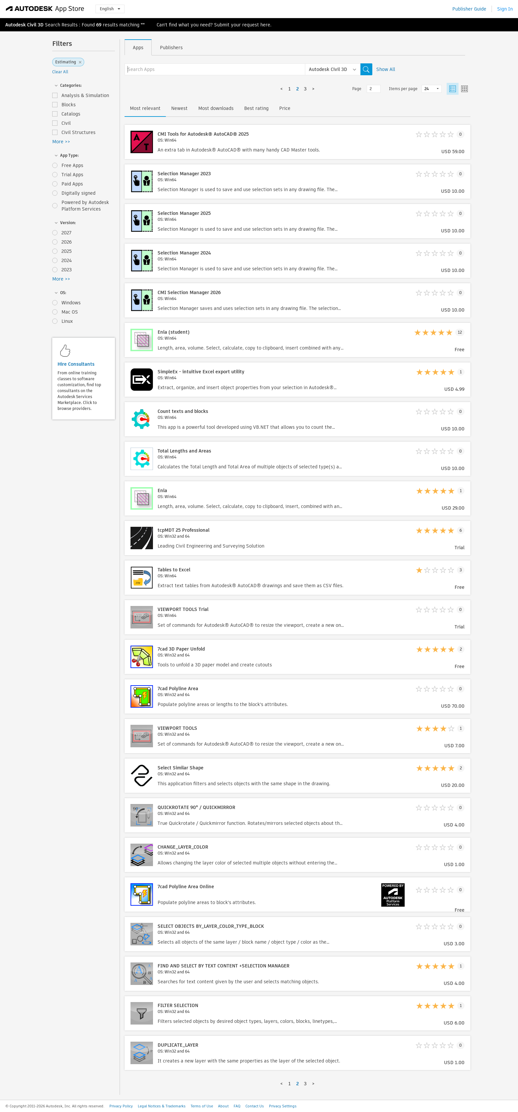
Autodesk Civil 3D (24, 24)
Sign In (505, 9)
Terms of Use (202, 1106)
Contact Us (254, 1106)
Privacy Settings (283, 1106)
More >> (61, 141)
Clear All (60, 72)
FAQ (237, 1106)
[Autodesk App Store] (45, 9)
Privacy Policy (121, 1106)
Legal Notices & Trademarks (162, 1106)
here (265, 24)
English (110, 9)
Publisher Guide (469, 9)
